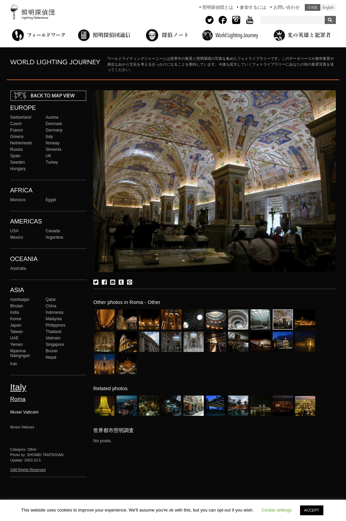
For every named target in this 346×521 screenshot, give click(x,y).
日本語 (312, 7)
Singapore (55, 344)
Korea (15, 318)
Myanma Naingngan (20, 353)
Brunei (51, 351)
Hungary (18, 168)
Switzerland (20, 117)
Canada (53, 231)
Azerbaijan (19, 299)
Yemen (16, 344)
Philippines (55, 325)
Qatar (51, 299)
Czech (16, 123)
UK (48, 155)
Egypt (51, 199)
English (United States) (328, 7)
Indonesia (54, 312)
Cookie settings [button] (277, 510)
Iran (13, 363)
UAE (14, 338)
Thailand (53, 331)
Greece (17, 136)
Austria (52, 117)
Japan (15, 325)
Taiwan (16, 331)
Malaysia (54, 318)
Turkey (52, 162)
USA (14, 231)
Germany (54, 130)
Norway (52, 143)
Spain (15, 155)
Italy (49, 136)
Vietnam (53, 338)
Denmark (54, 123)
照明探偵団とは (217, 7)
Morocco (18, 199)
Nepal (51, 357)
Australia (18, 268)
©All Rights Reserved (28, 470)
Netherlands (21, 143)
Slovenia (53, 149)
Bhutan (16, 306)
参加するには (253, 7)
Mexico (16, 237)
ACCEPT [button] (311, 510)
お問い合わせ (286, 7)
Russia (16, 149)
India (14, 312)
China (51, 306)
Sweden (17, 162)
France (16, 130)
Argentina (54, 237)
